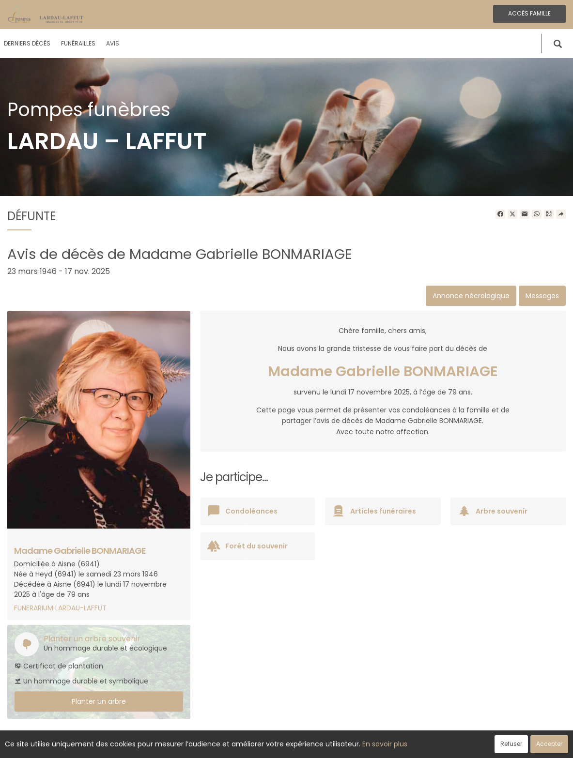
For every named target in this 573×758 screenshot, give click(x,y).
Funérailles (78, 43)
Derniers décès (27, 43)
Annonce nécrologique (471, 296)
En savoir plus (384, 744)
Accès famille (529, 13)
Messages (542, 296)
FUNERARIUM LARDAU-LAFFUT (60, 608)
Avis (112, 43)
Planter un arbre (99, 701)
